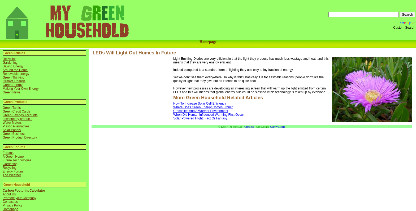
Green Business (14, 134)
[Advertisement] (132, 91)
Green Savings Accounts (20, 115)
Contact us (10, 202)
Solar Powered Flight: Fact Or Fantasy (200, 118)
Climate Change (14, 81)
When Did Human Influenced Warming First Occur (208, 115)
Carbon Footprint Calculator (24, 190)
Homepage (208, 42)
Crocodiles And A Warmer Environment (200, 111)
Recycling (9, 59)
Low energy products (17, 119)
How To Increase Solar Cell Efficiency (199, 103)
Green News (11, 92)
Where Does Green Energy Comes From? (203, 107)
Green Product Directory (20, 137)
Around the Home (15, 70)
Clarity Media (277, 126)
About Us (9, 194)
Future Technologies (17, 160)
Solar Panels (12, 130)
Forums (8, 153)
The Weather (12, 175)
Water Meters (12, 122)
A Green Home (13, 156)
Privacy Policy (13, 205)
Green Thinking (13, 77)
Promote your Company (19, 198)
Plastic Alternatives (16, 126)
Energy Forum (13, 171)
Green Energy (13, 85)
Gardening (10, 62)
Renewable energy (16, 74)
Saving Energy (13, 66)
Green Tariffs (12, 108)
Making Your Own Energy (20, 89)
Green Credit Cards (16, 111)
